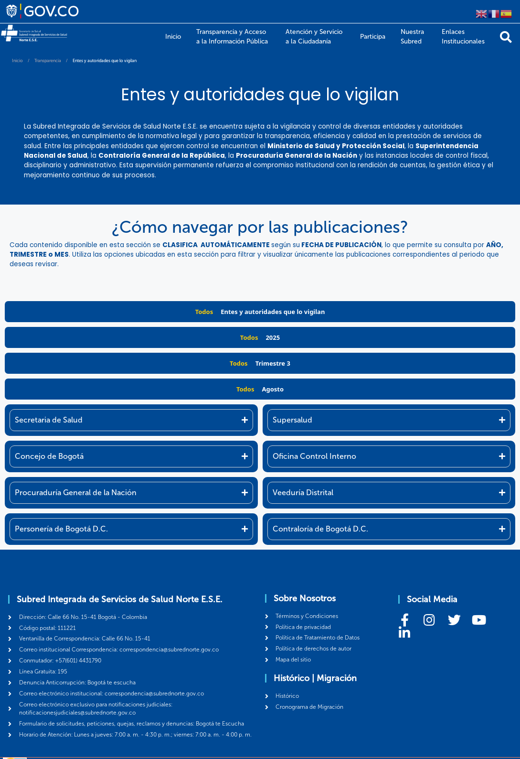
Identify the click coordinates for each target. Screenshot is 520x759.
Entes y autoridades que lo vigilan (273, 311)
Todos (204, 311)
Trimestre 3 (272, 363)
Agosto (273, 389)
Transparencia (47, 60)
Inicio (17, 60)
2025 (272, 337)
